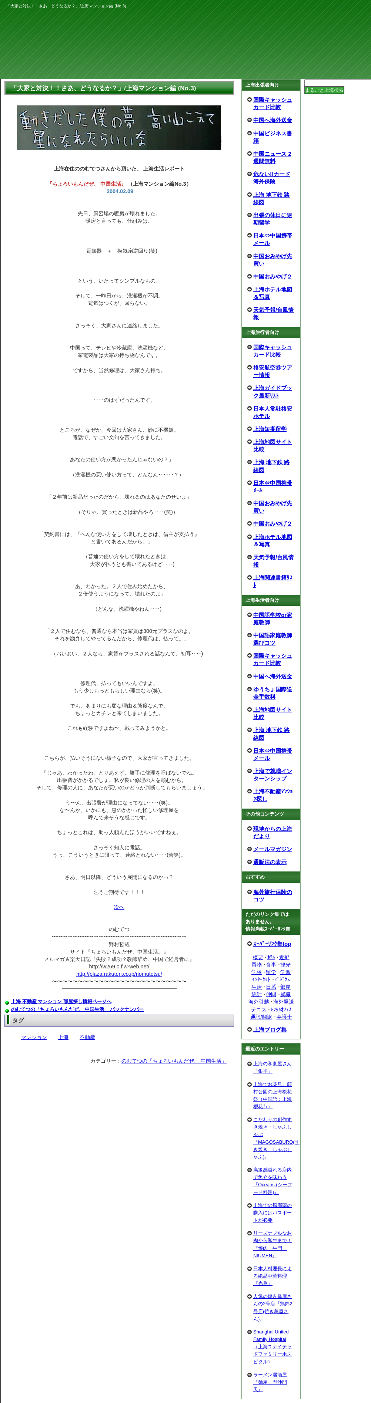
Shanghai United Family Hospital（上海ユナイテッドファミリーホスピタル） (272, 1347)
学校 (256, 972)
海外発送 (283, 1002)
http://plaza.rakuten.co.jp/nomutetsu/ (119, 974)
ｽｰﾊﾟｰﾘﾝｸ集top (272, 944)
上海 (63, 1037)
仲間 (271, 994)
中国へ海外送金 (272, 120)
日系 (271, 987)
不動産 (87, 1037)
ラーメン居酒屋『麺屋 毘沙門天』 (270, 1382)
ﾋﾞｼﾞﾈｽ (282, 979)
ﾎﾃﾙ (271, 957)
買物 (256, 965)
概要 (258, 957)
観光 (285, 965)
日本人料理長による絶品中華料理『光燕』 (272, 1276)
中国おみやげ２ (272, 276)
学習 (285, 972)
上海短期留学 (270, 429)
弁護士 (284, 1017)
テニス (259, 1009)
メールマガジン (272, 849)
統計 (256, 994)
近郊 (284, 957)
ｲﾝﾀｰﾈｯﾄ (261, 979)
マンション (34, 1037)
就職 (285, 994)
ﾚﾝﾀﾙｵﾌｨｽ (281, 1009)
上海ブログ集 (270, 1029)
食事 (271, 965)
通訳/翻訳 (261, 1017)
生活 (256, 987)
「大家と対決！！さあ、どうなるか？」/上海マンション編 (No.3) (103, 88)
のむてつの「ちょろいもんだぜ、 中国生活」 (174, 1061)
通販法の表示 (270, 862)
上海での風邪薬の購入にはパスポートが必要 (272, 1213)
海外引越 (258, 1002)
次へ (119, 907)
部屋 (285, 987)
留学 (271, 972)
